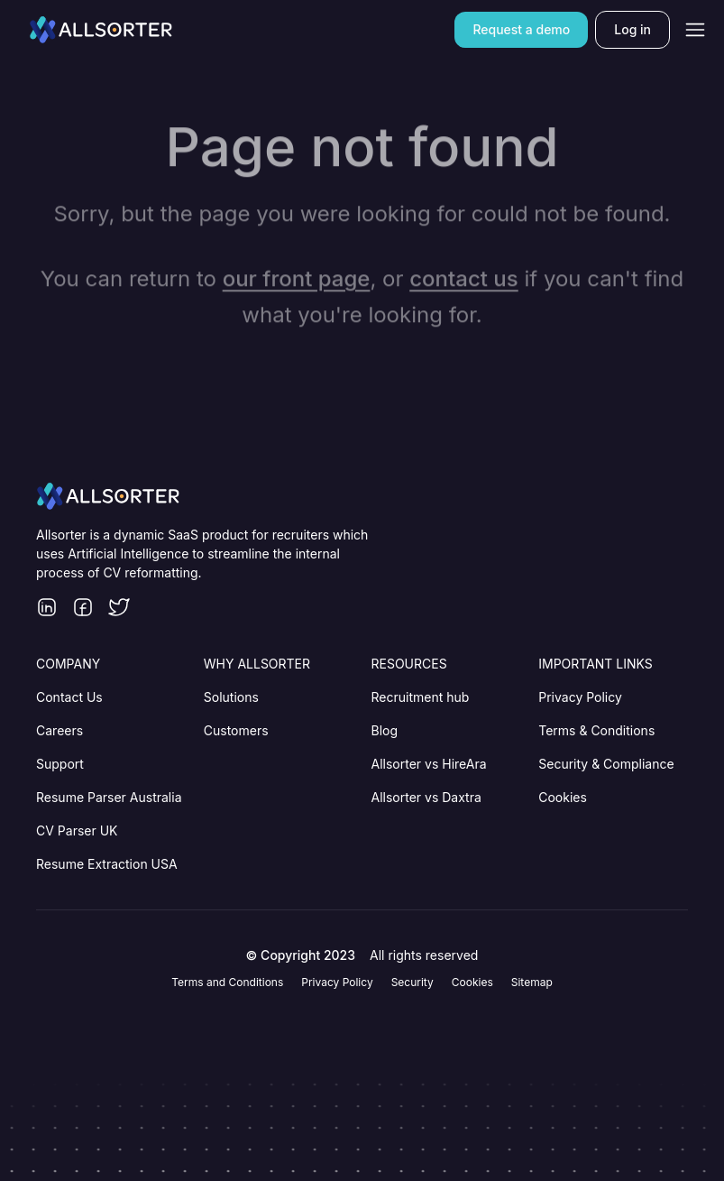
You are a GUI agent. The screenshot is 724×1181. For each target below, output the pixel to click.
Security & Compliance (606, 763)
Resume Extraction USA (107, 864)
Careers (59, 730)
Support (60, 763)
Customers (236, 730)
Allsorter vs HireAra (429, 763)
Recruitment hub (420, 697)
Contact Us (69, 697)
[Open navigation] (695, 30)
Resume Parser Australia (109, 797)
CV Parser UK (76, 830)
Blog (385, 730)
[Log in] (632, 29)
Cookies (562, 797)
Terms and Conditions (227, 982)
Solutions (231, 697)
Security (412, 982)
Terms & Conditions (596, 730)
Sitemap (532, 982)
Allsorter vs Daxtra (426, 797)
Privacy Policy (580, 697)
